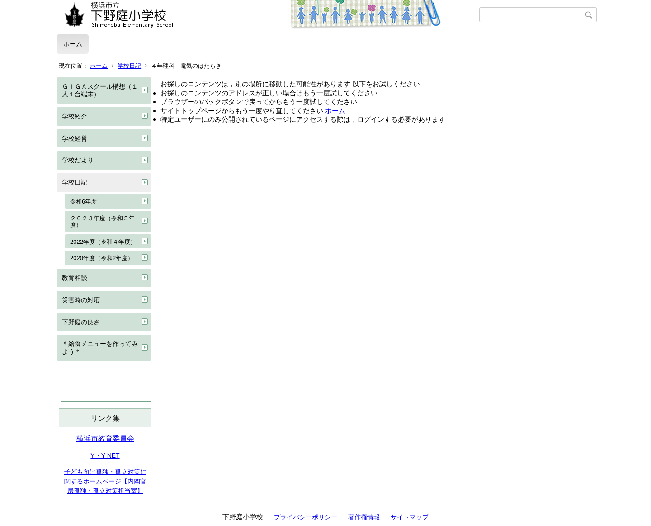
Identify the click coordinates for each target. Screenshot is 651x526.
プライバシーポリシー (305, 517)
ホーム (72, 43)
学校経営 (74, 138)
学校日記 (129, 65)
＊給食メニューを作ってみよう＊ (100, 347)
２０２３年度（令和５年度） (102, 222)
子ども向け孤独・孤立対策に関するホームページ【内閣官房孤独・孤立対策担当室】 (105, 481)
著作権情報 (364, 517)
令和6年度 (83, 201)
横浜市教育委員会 (105, 438)
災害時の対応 (81, 299)
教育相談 (74, 277)
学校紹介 (74, 116)
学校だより (78, 160)
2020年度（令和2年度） (101, 258)
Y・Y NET (104, 455)
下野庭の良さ (81, 322)
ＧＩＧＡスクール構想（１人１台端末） (100, 90)
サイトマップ (410, 517)
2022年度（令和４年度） (103, 241)
